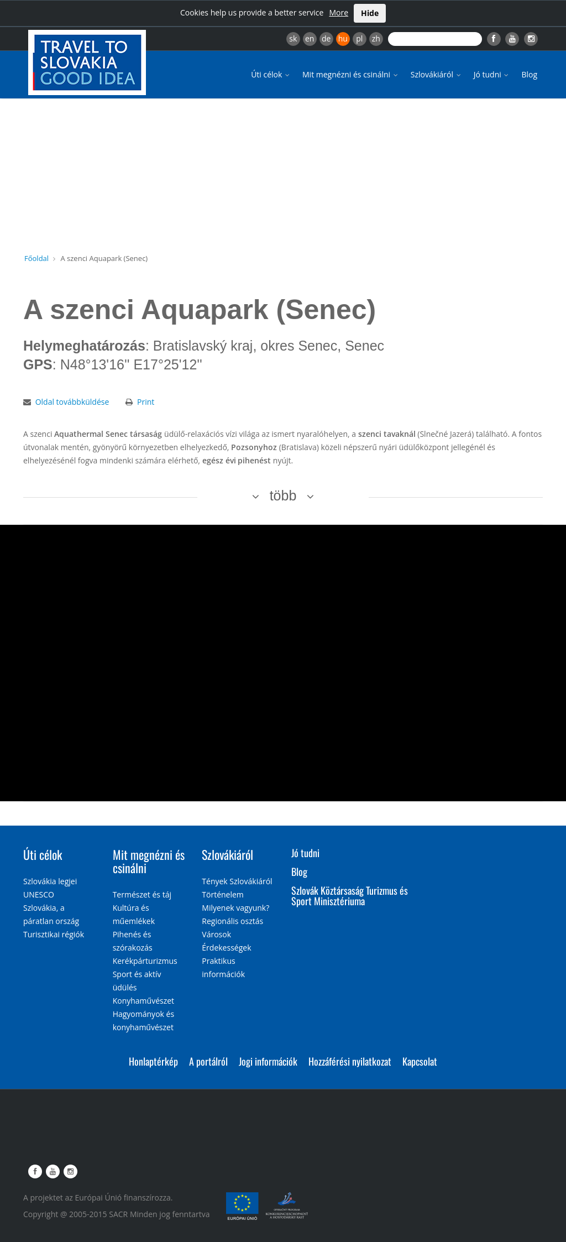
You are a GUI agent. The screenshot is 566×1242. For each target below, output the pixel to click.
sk (293, 38)
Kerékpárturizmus (145, 961)
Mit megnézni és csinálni (351, 74)
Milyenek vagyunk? (235, 907)
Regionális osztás (232, 921)
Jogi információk (268, 1061)
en (309, 38)
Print (145, 401)
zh (376, 38)
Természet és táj (142, 894)
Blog (529, 74)
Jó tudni (492, 74)
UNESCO (38, 894)
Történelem (223, 894)
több (283, 495)
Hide (370, 13)
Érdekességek (226, 947)
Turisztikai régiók (53, 934)
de (326, 38)
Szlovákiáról (437, 74)
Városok (216, 934)
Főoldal (36, 258)
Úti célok (271, 74)
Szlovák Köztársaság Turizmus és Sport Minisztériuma (349, 896)
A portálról (208, 1061)
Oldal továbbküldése (72, 401)
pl (359, 38)
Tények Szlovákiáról (237, 881)
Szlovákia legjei (50, 881)
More (338, 12)
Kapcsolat (419, 1061)
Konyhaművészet (143, 1000)
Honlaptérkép (153, 1061)
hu (343, 38)
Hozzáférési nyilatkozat (349, 1061)
